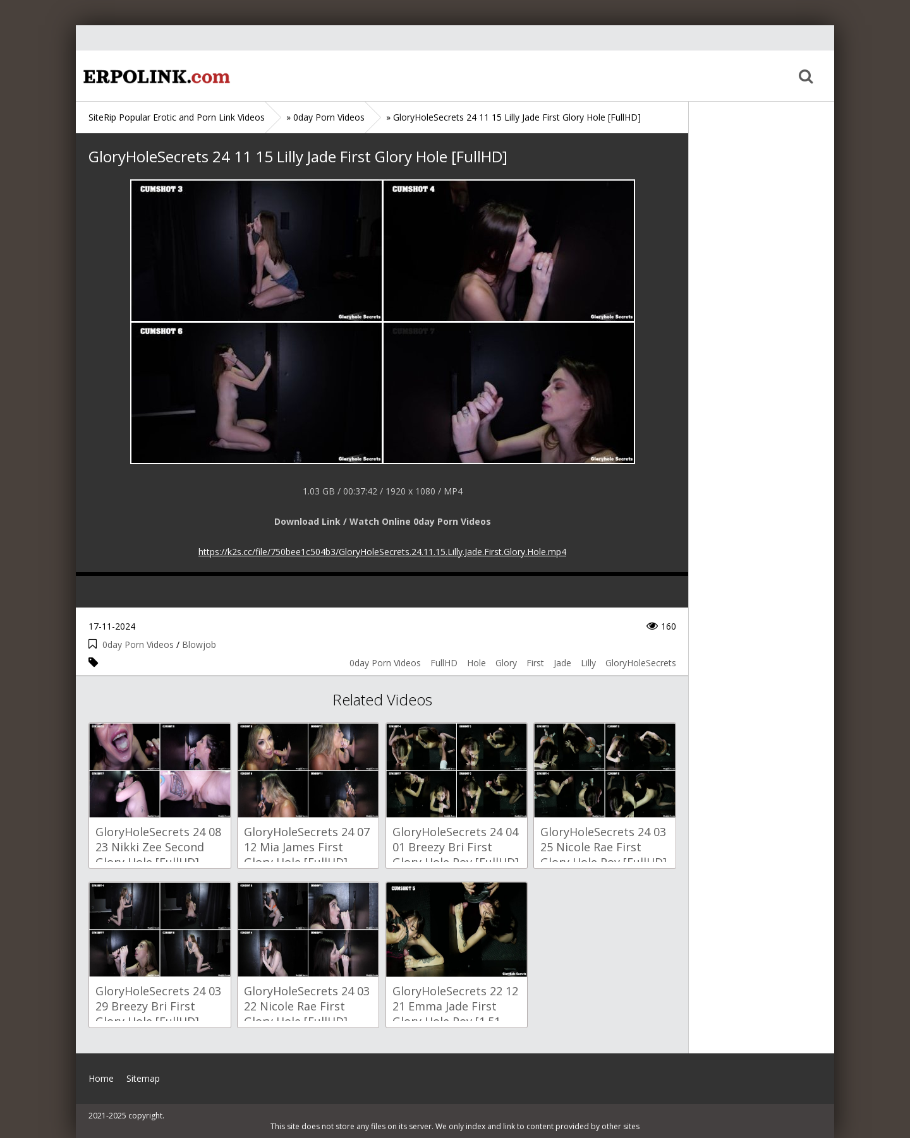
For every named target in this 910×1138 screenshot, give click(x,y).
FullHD (444, 663)
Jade (562, 663)
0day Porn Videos (138, 644)
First (535, 663)
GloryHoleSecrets (640, 663)
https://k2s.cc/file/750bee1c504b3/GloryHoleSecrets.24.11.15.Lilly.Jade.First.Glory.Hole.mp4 (382, 552)
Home (155, 76)
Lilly (588, 663)
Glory (506, 663)
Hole (476, 663)
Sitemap (143, 1078)
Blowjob (199, 644)
